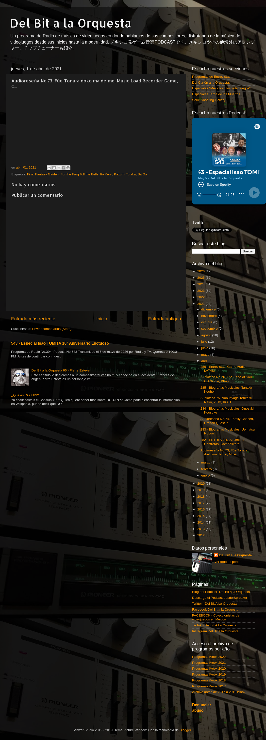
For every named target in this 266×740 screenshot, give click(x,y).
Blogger (185, 730)
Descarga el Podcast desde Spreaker (219, 598)
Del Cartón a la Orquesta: (211, 82)
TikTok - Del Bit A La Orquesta (214, 625)
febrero (207, 469)
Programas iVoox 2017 (209, 686)
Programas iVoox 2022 (209, 657)
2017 (201, 503)
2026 (201, 271)
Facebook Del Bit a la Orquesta (215, 609)
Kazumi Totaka (125, 174)
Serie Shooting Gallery (208, 100)
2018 (201, 496)
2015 (201, 516)
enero (206, 475)
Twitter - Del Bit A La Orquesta (214, 603)
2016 (201, 509)
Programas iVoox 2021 (209, 662)
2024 (201, 284)
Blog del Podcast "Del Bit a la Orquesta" (221, 592)
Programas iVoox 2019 (209, 674)
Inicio (101, 318)
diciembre (208, 309)
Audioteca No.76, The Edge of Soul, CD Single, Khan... (226, 379)
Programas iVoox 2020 (209, 668)
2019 (201, 490)
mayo (205, 354)
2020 (201, 483)
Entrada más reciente (33, 318)
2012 (201, 535)
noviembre (209, 316)
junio (205, 348)
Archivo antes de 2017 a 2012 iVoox (218, 692)
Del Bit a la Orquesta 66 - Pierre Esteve (60, 370)
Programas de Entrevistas (211, 76)
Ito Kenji (106, 174)
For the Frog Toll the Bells (80, 174)
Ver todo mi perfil (226, 562)
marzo (206, 462)
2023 (201, 291)
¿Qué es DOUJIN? (25, 395)
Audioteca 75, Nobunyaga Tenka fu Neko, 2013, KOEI (226, 400)
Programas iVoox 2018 (209, 680)
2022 (201, 297)
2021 (201, 304)
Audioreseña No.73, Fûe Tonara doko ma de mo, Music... (224, 452)
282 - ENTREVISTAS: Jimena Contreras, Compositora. (222, 442)
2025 (201, 277)
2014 (201, 522)
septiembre (210, 328)
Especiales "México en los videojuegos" (221, 88)
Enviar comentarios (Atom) (52, 329)
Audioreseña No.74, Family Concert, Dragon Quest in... (227, 421)
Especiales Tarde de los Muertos (216, 94)
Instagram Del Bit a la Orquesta (215, 631)
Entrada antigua (164, 318)
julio (204, 341)
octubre (207, 322)
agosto (206, 335)
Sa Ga (142, 174)
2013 (201, 529)
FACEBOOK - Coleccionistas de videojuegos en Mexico (215, 617)
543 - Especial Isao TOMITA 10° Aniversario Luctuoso (60, 343)
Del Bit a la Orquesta (71, 23)
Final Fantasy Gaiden (43, 174)
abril (204, 361)
